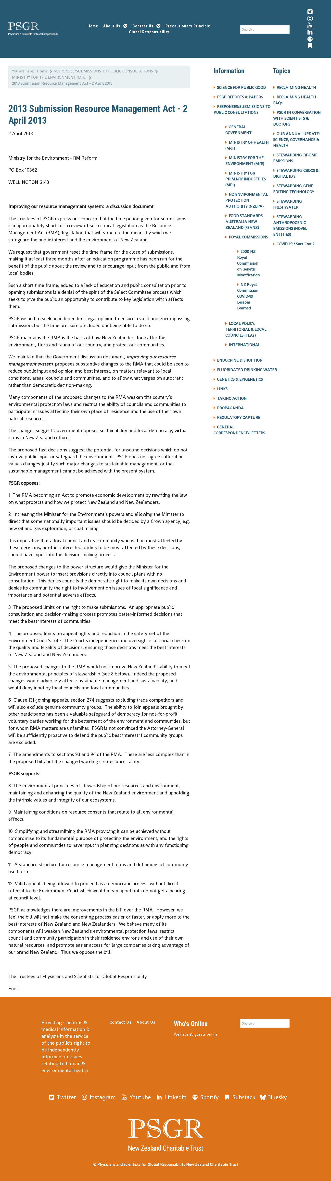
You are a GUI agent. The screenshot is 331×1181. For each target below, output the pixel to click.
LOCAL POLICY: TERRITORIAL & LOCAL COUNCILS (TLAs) (245, 329)
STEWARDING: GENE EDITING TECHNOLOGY (293, 188)
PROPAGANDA (230, 408)
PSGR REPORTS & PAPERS (240, 97)
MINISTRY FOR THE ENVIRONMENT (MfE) (244, 160)
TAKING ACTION (232, 398)
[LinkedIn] (171, 1097)
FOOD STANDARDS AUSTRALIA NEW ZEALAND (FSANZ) (244, 221)
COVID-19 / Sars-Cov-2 (295, 244)
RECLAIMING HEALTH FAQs (294, 100)
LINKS (222, 388)
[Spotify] (205, 1097)
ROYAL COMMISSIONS (248, 237)
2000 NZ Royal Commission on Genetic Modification (248, 263)
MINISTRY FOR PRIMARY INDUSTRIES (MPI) (245, 179)
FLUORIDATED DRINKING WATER (247, 369)
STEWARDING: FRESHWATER (287, 204)
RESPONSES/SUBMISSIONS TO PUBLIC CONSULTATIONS (242, 109)
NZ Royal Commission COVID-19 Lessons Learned (247, 296)
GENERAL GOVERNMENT (238, 129)
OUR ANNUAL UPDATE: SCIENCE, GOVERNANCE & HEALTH (296, 139)
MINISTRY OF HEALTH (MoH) (247, 145)
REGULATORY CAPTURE (238, 417)
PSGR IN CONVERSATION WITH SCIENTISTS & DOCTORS (297, 118)
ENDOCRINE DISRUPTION (240, 360)
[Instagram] (98, 1097)
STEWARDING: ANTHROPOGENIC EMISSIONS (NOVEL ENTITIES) (290, 225)
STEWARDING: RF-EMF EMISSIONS (295, 158)
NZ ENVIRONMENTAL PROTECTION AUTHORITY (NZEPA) (246, 200)
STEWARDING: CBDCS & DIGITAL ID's (295, 173)
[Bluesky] (273, 1097)
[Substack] (239, 1097)
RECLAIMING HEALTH (296, 87)
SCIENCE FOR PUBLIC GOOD (241, 87)
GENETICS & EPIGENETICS (240, 379)
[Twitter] (62, 1097)
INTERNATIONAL (244, 344)
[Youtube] (135, 1097)
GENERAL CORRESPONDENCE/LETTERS (239, 430)
